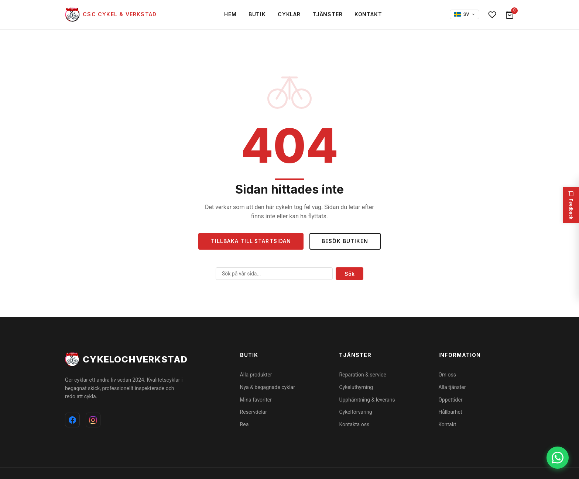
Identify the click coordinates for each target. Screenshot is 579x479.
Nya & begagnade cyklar (267, 387)
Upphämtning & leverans (367, 400)
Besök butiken (346, 241)
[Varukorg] (509, 14)
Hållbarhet (450, 412)
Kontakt (368, 14)
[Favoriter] (492, 15)
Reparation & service (362, 375)
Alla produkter (256, 375)
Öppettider (450, 400)
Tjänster (327, 14)
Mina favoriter (256, 400)
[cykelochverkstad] (111, 14)
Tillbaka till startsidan (250, 241)
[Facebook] (72, 420)
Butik (257, 14)
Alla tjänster (452, 387)
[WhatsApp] (558, 458)
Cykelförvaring (355, 412)
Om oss (447, 375)
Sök (349, 274)
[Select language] (464, 15)
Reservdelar (253, 412)
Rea (244, 424)
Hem (230, 14)
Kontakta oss (354, 424)
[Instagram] (93, 420)
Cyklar (289, 14)
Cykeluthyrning (356, 387)
